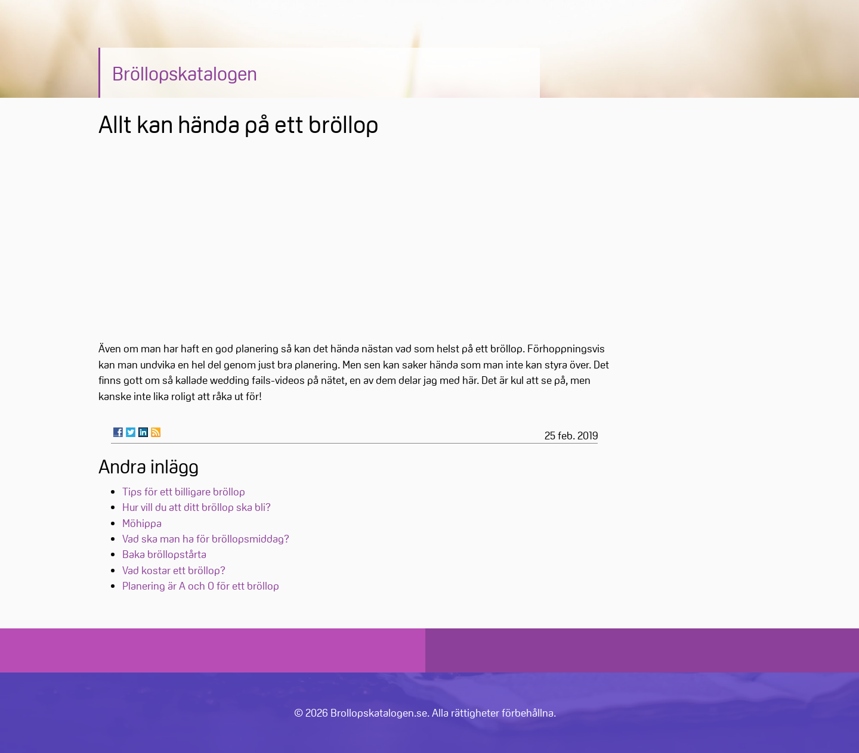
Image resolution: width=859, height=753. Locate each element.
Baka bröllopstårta (164, 553)
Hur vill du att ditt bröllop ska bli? (196, 506)
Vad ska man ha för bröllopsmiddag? (205, 538)
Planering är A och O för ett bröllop (200, 585)
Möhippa (142, 522)
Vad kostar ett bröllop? (173, 570)
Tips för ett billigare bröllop (183, 491)
